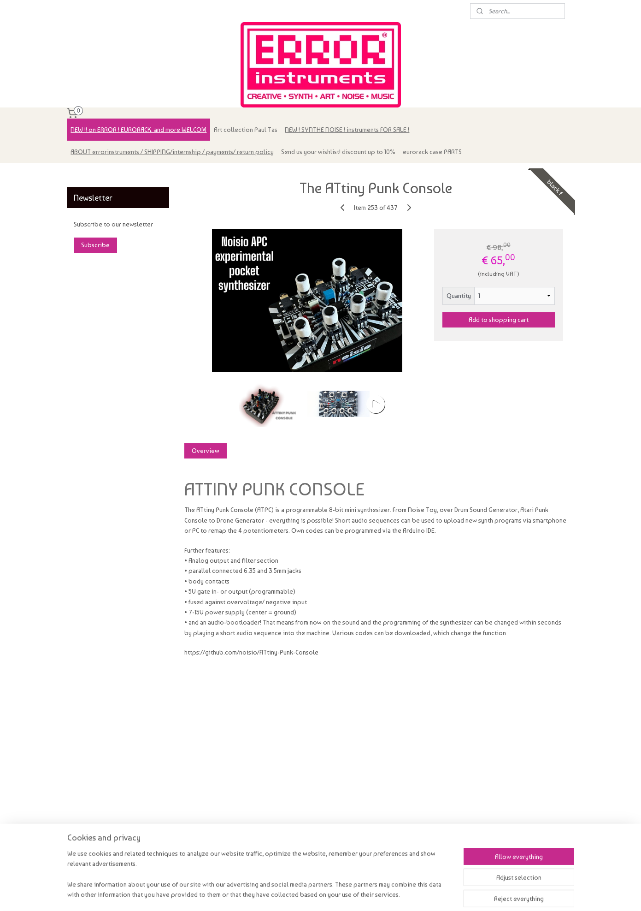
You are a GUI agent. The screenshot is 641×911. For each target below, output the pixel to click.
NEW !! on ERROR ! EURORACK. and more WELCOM (138, 129)
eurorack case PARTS (432, 151)
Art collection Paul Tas (245, 129)
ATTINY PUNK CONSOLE (274, 489)
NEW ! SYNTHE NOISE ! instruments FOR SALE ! (347, 129)
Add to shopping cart (499, 319)
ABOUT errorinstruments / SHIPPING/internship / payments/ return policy (172, 151)
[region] (260, 879)
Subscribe (95, 245)
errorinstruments (95, 174)
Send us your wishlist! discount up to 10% (338, 151)
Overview (205, 450)
